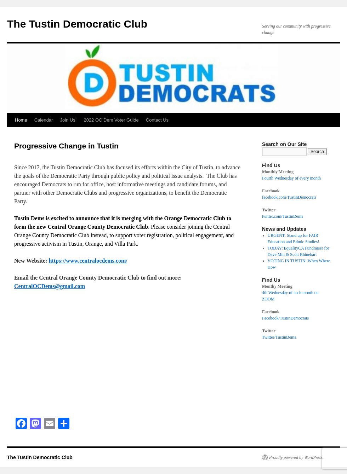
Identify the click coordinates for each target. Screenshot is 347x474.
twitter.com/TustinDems (282, 216)
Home (21, 120)
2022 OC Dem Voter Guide (111, 120)
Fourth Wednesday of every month (291, 178)
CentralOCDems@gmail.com (49, 286)
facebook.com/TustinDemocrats (289, 197)
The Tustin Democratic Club (77, 24)
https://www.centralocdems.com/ (88, 261)
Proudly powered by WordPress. (296, 457)
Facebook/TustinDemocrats (285, 318)
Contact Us (157, 120)
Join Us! (68, 120)
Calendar (43, 120)
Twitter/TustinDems (279, 337)
